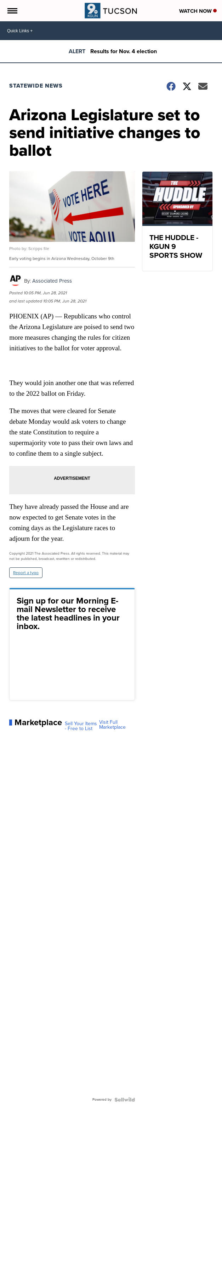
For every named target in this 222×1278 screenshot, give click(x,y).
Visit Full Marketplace (112, 725)
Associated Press (52, 281)
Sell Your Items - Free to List (81, 726)
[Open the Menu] (11, 10)
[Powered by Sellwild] (124, 1099)
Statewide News (36, 86)
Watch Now (198, 11)
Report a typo (26, 572)
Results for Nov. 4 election (123, 51)
